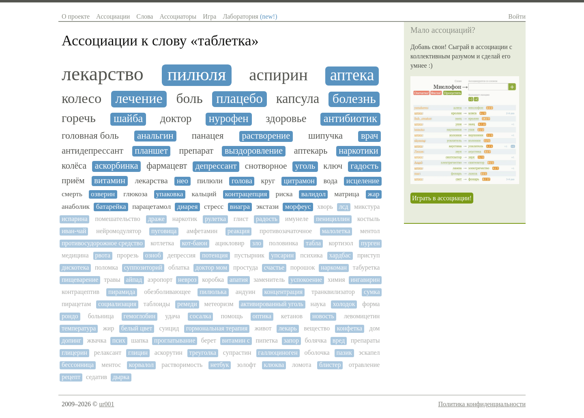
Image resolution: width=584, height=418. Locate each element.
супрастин (237, 352)
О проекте (76, 16)
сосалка (200, 316)
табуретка (366, 267)
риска (284, 194)
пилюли (210, 181)
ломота (301, 364)
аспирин (278, 75)
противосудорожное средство (102, 243)
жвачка (97, 340)
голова (242, 181)
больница (101, 316)
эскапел (369, 352)
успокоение (306, 279)
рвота (103, 255)
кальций (204, 194)
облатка (178, 267)
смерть (72, 194)
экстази (267, 206)
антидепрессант (92, 151)
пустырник (249, 255)
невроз (187, 279)
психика (311, 255)
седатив (96, 376)
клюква (274, 364)
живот (263, 328)
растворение (266, 136)
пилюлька (213, 291)
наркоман (334, 267)
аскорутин (168, 352)
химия (336, 279)
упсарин (282, 255)
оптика (261, 316)
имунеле (296, 218)
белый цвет (136, 328)
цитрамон (299, 181)
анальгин (155, 136)
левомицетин (362, 316)
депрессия (181, 255)
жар (374, 194)
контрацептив (80, 291)
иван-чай (74, 230)
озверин (103, 194)
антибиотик (350, 118)
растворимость (181, 364)
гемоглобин (140, 316)
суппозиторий (143, 267)
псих (118, 340)
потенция (215, 255)
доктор (176, 118)
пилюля (196, 74)
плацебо (239, 98)
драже (156, 218)
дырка (121, 376)
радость (266, 218)
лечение (139, 98)
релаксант (108, 352)
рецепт (71, 376)
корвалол (141, 364)
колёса (74, 166)
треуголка (202, 352)
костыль (368, 218)
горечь (79, 118)
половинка (283, 243)
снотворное (266, 166)
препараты (365, 340)
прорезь (127, 255)
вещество (317, 328)
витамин (109, 180)
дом (374, 328)
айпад (134, 279)
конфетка (350, 328)
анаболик (76, 206)
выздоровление (254, 151)
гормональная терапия (217, 328)
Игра (209, 16)
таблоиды (157, 303)
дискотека (75, 267)
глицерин (74, 352)
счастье (274, 267)
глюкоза (135, 194)
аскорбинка (116, 166)
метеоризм (219, 303)
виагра (240, 206)
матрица (346, 194)
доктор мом (211, 267)
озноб (153, 255)
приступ (368, 255)
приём (73, 180)
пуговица (164, 230)
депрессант (216, 166)
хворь (325, 206)
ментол (370, 230)
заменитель (269, 279)
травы (112, 279)
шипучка (325, 136)
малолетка (336, 230)
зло (256, 243)
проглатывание (174, 340)
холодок (344, 303)
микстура (367, 206)
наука (318, 303)
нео (182, 181)
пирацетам (76, 303)
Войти (517, 16)
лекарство (103, 73)
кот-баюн (194, 243)
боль (189, 98)
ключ (332, 166)
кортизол (340, 243)
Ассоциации (113, 16)
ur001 (106, 404)
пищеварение (80, 279)
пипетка (267, 340)
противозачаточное (286, 230)
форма (371, 303)
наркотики (358, 151)
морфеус (298, 206)
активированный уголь (271, 303)
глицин (138, 352)
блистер (330, 364)
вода (330, 181)
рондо (70, 316)
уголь (305, 166)
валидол (313, 194)
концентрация (283, 291)
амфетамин (202, 230)
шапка (139, 340)
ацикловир (229, 243)
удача (172, 316)
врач (369, 136)
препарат (196, 151)
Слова (144, 16)
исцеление (362, 181)
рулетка (215, 218)
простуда (245, 267)
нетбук (219, 364)
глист (241, 218)
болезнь (354, 99)
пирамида (121, 291)
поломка (106, 267)
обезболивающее (167, 291)
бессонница (78, 364)
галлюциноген (277, 352)
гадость (364, 166)
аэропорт (160, 279)
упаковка (169, 194)
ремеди (187, 303)
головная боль (90, 136)
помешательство (117, 218)
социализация (117, 303)
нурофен (229, 118)
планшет (151, 151)
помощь (232, 316)
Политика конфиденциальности (482, 404)
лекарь (288, 328)
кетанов (292, 316)
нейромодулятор (118, 230)
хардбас (340, 255)
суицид (169, 328)
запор (291, 340)
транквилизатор (333, 291)
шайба (128, 118)
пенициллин (333, 218)
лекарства (151, 180)
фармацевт (166, 166)
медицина (75, 255)
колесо (81, 98)
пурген (370, 243)
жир (108, 328)
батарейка (111, 206)
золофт (246, 364)
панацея (208, 136)
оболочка (317, 352)
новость (323, 316)
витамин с (236, 340)
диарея (187, 206)
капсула (298, 99)
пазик (344, 352)
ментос (111, 364)
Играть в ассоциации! (442, 198)
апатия (239, 279)
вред (339, 340)
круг (268, 181)
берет (208, 340)
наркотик (185, 218)
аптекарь (310, 151)
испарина (75, 218)
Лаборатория (250, 16)
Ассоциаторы (177, 16)
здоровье (286, 118)
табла (313, 243)
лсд (343, 206)
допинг (71, 340)
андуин (246, 291)
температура (79, 328)
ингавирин (365, 279)
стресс (213, 206)
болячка (315, 340)
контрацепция (246, 194)
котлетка (162, 243)
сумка (372, 291)
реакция (239, 230)
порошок (302, 267)
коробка (213, 279)
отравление (364, 364)
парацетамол (151, 206)
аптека (352, 75)
